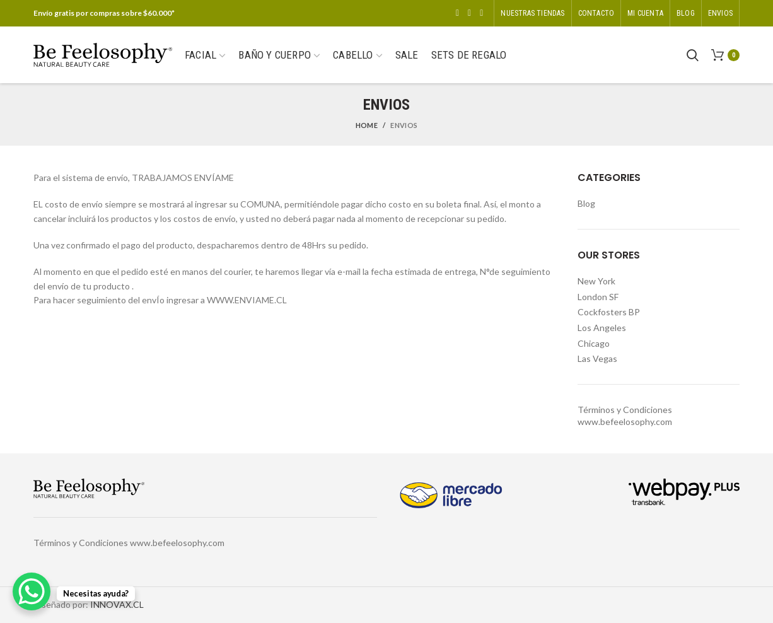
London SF (598, 296)
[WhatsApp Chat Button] (31, 591)
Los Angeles (602, 327)
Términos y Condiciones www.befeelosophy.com (128, 542)
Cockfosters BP (609, 311)
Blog (586, 203)
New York (596, 281)
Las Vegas (597, 358)
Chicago (594, 343)
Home (367, 125)
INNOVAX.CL (117, 604)
